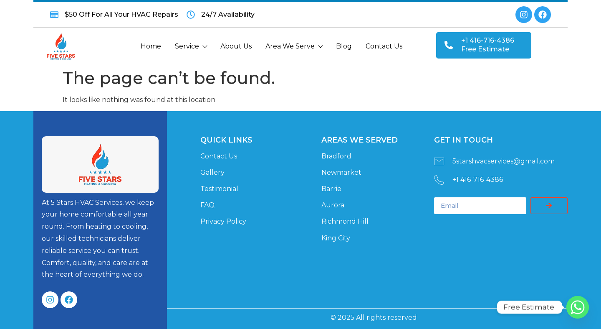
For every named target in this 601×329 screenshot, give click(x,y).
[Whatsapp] (577, 307)
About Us (236, 46)
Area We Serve (293, 46)
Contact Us (384, 46)
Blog (344, 46)
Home (151, 46)
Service (191, 46)
